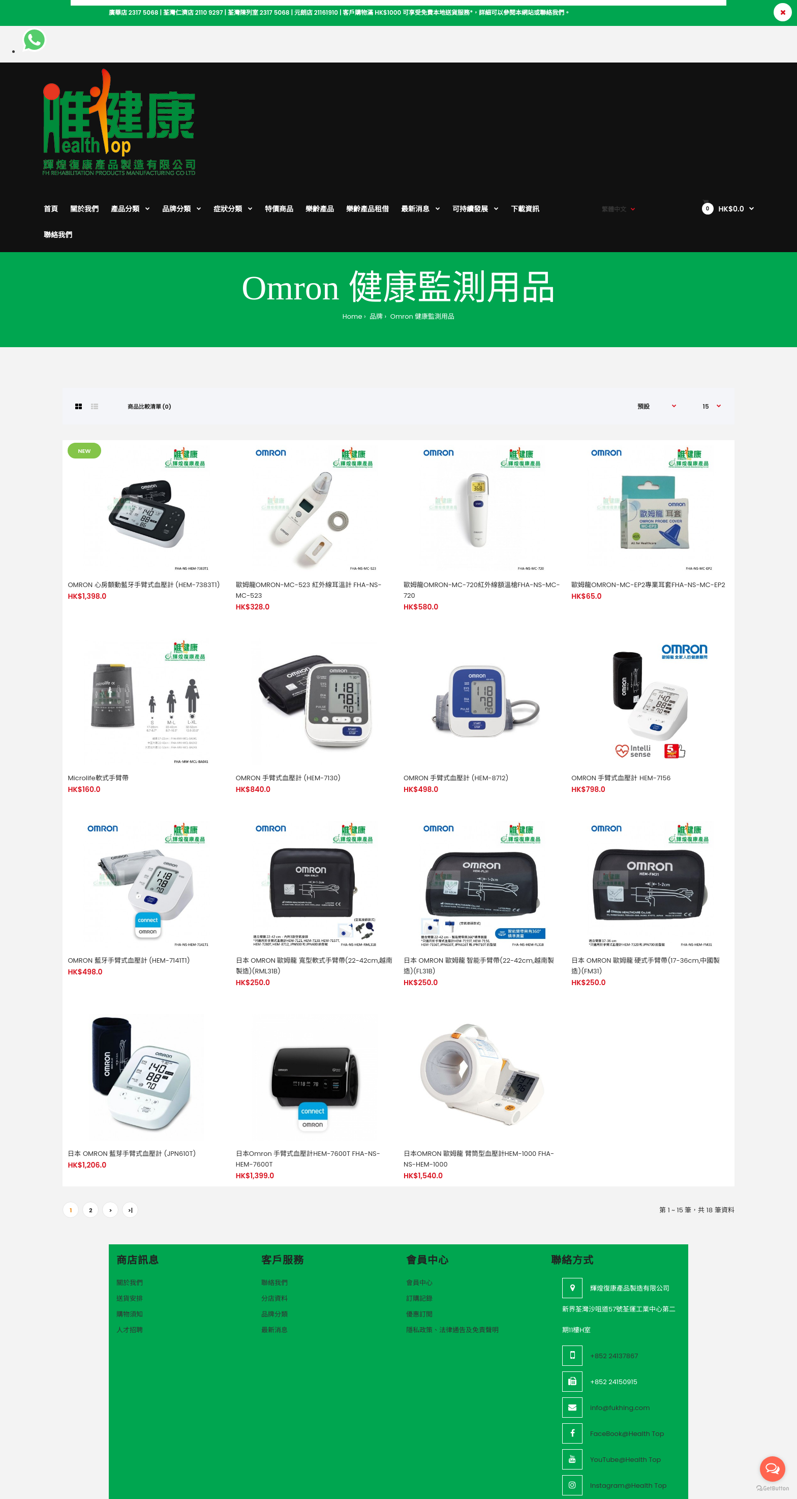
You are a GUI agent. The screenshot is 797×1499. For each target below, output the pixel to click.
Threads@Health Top (624, 1444)
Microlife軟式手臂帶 (98, 711)
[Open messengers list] (772, 1469)
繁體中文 (614, 86)
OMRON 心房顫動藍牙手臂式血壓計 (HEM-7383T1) (144, 518)
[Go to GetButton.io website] (772, 1488)
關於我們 (129, 1215)
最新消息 (274, 1263)
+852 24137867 (614, 1289)
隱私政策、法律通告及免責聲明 (452, 1263)
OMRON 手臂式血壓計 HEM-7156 (620, 711)
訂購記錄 (419, 1231)
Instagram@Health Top (628, 1418)
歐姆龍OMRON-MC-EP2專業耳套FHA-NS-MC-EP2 (648, 518)
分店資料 (274, 1231)
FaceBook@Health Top (627, 1366)
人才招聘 (129, 1263)
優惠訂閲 (419, 1247)
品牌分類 (274, 1247)
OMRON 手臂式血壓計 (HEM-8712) (456, 711)
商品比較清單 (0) (149, 339)
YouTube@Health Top (625, 1392)
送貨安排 (129, 1231)
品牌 (375, 249)
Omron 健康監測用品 (421, 249)
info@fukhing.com (620, 1340)
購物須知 (129, 1247)
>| (130, 1143)
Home (352, 249)
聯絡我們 (274, 1215)
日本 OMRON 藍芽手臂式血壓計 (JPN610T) (132, 1086)
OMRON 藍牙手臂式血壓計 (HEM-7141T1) (129, 893)
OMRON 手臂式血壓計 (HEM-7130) (288, 711)
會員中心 (419, 1215)
